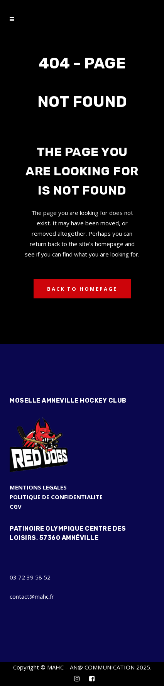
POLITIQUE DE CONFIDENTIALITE (56, 497)
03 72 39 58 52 (30, 577)
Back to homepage (82, 288)
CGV (16, 506)
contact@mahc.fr (32, 596)
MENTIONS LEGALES (38, 487)
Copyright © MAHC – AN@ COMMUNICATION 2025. (82, 667)
